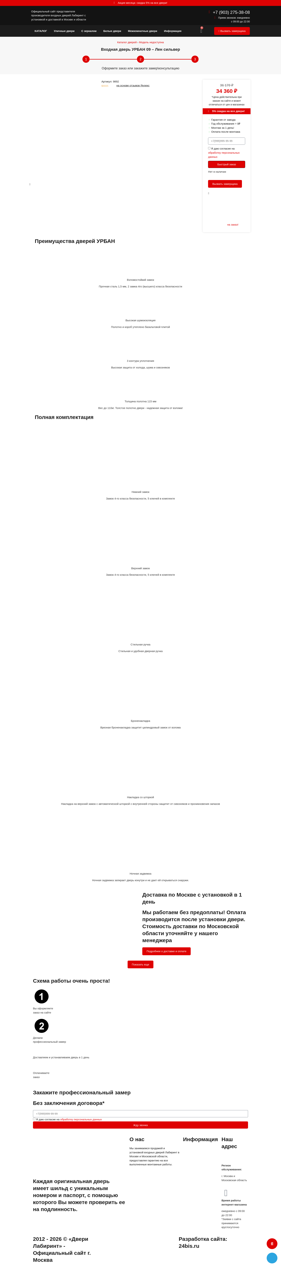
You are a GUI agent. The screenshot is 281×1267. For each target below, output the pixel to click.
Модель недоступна (151, 42)
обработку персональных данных (81, 1119)
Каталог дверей (127, 42)
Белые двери (112, 30)
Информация (172, 30)
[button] (272, 1243)
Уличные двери (64, 30)
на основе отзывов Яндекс (133, 85)
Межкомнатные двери (142, 30)
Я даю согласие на (224, 152)
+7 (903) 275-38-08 (231, 12)
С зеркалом (89, 30)
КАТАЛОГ (41, 30)
